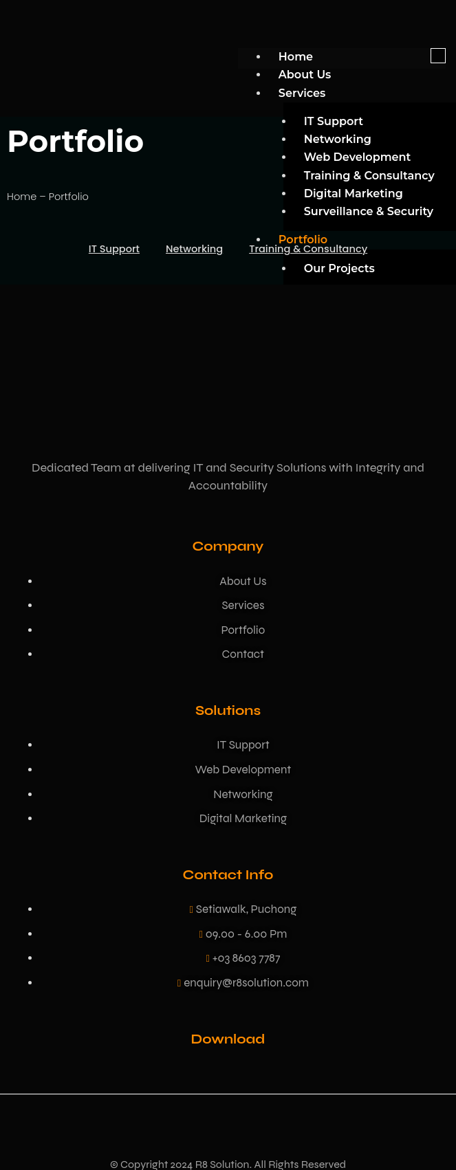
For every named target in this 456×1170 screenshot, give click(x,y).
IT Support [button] (114, 249)
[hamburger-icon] (438, 55)
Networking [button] (194, 249)
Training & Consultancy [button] (308, 249)
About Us (305, 74)
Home (296, 56)
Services (302, 93)
